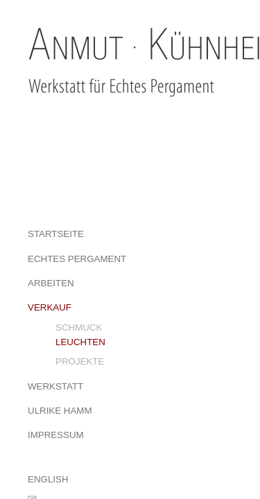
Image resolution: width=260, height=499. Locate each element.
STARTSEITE (56, 234)
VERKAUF (49, 307)
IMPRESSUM (56, 435)
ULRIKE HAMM (60, 410)
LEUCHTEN (80, 342)
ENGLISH (48, 479)
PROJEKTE (79, 361)
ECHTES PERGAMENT (77, 259)
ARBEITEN (51, 283)
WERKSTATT (55, 386)
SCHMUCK (78, 327)
